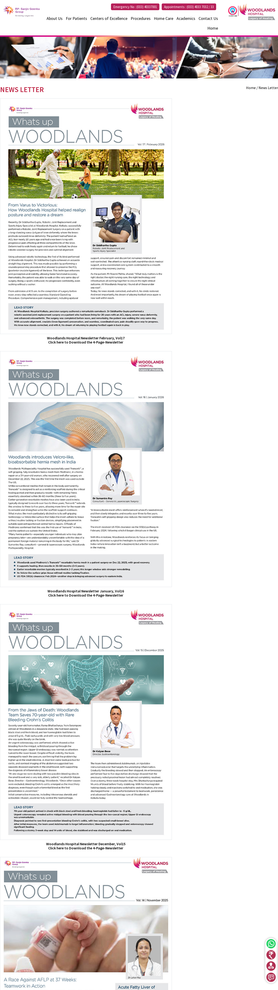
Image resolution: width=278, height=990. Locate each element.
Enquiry (228, 965)
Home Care (163, 18)
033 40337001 (147, 942)
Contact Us (208, 18)
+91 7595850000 (148, 960)
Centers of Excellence (108, 18)
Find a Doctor (232, 940)
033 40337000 (152, 954)
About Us (55, 18)
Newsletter (231, 970)
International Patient (239, 945)
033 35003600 (175, 954)
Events (227, 960)
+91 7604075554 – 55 (195, 948)
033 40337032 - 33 (162, 948)
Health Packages (235, 955)
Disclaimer (230, 975)
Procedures (141, 18)
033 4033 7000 (24, 950)
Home (212, 28)
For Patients (76, 18)
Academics (186, 18)
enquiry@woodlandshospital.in (36, 955)
